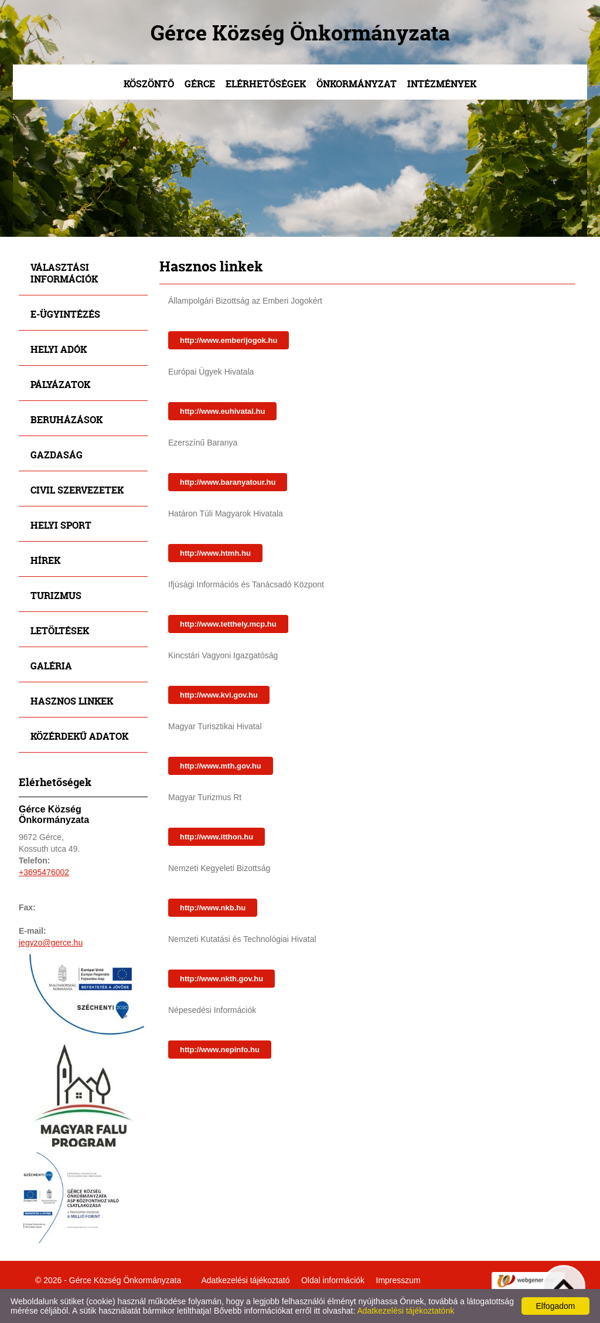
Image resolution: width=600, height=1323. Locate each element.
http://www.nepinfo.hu (220, 1049)
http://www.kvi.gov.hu (219, 695)
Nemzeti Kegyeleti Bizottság (219, 868)
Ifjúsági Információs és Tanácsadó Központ (246, 584)
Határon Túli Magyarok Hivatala (225, 513)
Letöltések (59, 630)
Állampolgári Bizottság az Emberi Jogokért (245, 300)
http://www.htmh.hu (215, 553)
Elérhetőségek (266, 83)
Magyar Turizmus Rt (204, 797)
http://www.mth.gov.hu (220, 765)
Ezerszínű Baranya (202, 442)
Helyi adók (58, 349)
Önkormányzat (356, 83)
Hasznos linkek (71, 701)
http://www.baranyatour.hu (227, 482)
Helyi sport (60, 525)
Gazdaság (56, 454)
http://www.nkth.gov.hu (221, 978)
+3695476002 (44, 872)
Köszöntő (149, 83)
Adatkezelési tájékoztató (245, 1280)
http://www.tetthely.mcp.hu (228, 624)
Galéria (51, 665)
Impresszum (398, 1280)
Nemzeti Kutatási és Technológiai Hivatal (242, 939)
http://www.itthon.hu (216, 836)
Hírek (45, 560)
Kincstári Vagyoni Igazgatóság (223, 655)
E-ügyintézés (65, 314)
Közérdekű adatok (79, 736)
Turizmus (55, 595)
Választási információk (64, 273)
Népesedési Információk (212, 1010)
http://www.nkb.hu (213, 907)
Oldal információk (332, 1280)
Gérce (200, 83)
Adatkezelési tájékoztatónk (405, 1310)
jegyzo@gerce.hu (51, 942)
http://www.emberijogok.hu (228, 340)
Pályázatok (60, 384)
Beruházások (66, 419)
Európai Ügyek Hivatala (211, 371)
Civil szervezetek (77, 490)
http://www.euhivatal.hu (222, 411)
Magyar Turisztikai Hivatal (215, 726)
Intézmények (441, 83)
